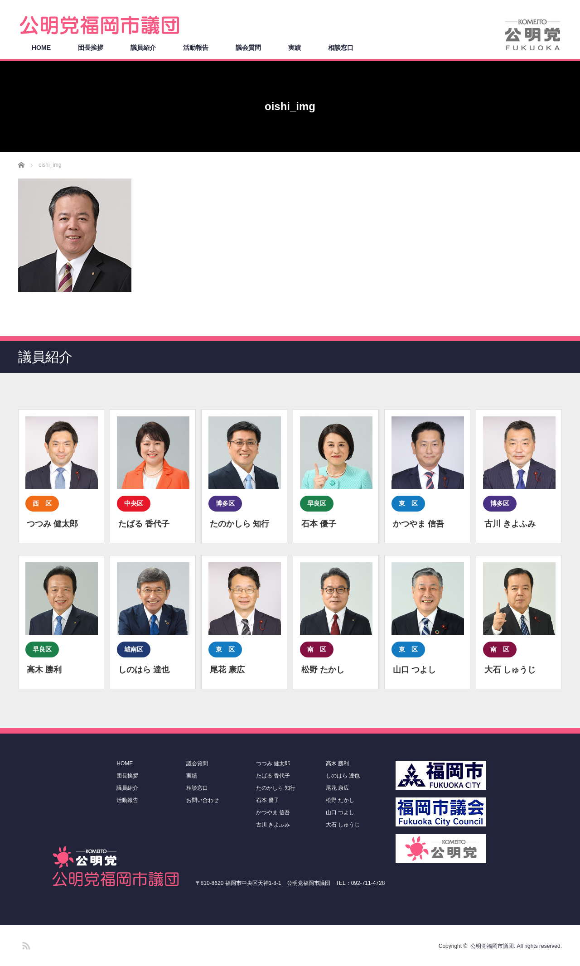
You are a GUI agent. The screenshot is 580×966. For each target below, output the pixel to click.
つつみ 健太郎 (273, 763)
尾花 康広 (337, 788)
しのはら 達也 (343, 775)
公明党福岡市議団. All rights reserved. (516, 946)
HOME (41, 47)
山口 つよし (340, 812)
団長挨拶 (90, 47)
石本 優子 (267, 800)
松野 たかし (340, 800)
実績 (294, 47)
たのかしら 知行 (275, 788)
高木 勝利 (337, 763)
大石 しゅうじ (343, 824)
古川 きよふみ (273, 824)
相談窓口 (340, 47)
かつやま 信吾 (273, 812)
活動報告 (195, 47)
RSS (25, 944)
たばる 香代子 (273, 775)
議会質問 (248, 47)
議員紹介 (143, 47)
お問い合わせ (202, 800)
